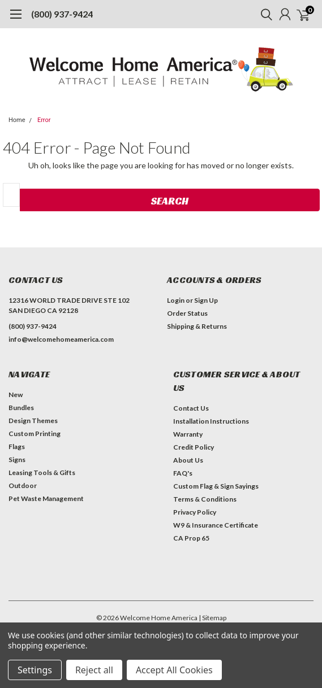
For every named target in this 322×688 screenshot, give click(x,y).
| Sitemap (212, 617)
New (15, 394)
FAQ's (182, 473)
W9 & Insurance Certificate (215, 525)
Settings (35, 670)
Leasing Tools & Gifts (41, 472)
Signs (16, 459)
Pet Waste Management (46, 498)
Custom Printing (34, 433)
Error (44, 120)
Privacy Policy (194, 512)
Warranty (188, 434)
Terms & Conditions (205, 499)
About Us (188, 460)
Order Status (187, 313)
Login (175, 300)
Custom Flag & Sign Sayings (216, 486)
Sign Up (206, 300)
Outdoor (22, 485)
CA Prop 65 (191, 538)
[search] (263, 14)
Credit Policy (193, 447)
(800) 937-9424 (62, 13)
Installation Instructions (211, 421)
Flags (16, 446)
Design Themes (33, 420)
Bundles (21, 407)
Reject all (94, 670)
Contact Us (191, 408)
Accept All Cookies (174, 670)
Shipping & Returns (197, 326)
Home (16, 120)
